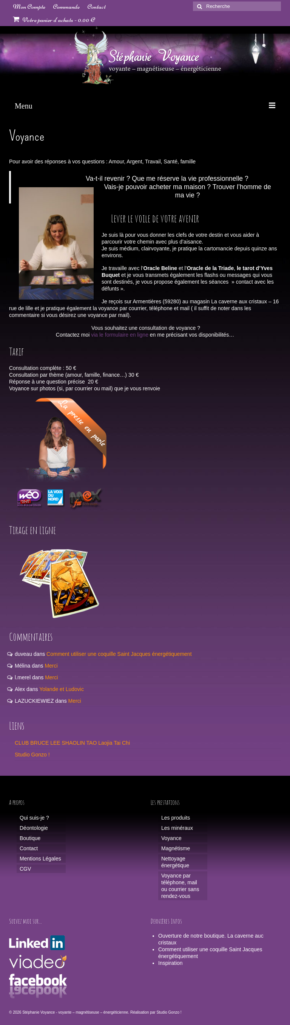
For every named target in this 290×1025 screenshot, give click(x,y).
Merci (51, 666)
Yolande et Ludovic (61, 689)
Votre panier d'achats (54, 20)
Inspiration (170, 963)
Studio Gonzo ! (32, 755)
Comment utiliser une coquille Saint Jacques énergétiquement (118, 654)
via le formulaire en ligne (119, 335)
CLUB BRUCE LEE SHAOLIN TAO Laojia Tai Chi (72, 743)
